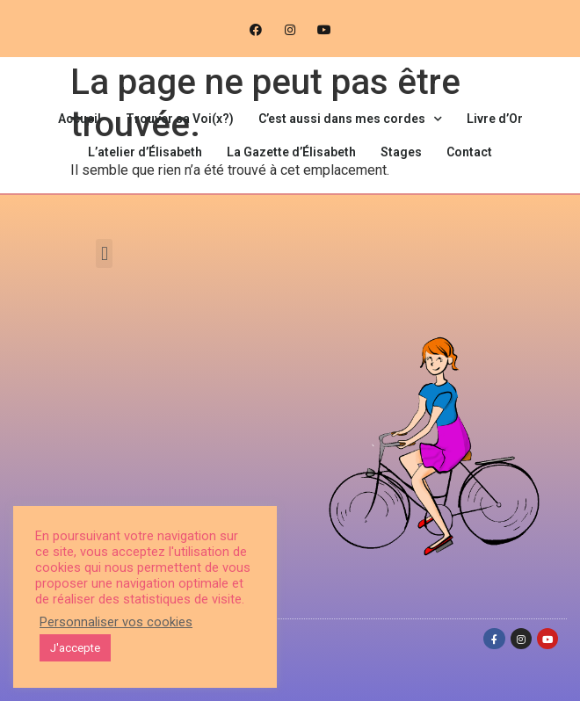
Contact (469, 152)
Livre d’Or (495, 119)
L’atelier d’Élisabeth (145, 152)
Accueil (79, 119)
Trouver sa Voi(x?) (180, 119)
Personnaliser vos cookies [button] (116, 622)
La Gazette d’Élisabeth (291, 152)
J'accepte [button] (75, 647)
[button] (104, 253)
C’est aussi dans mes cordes (350, 119)
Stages (401, 152)
